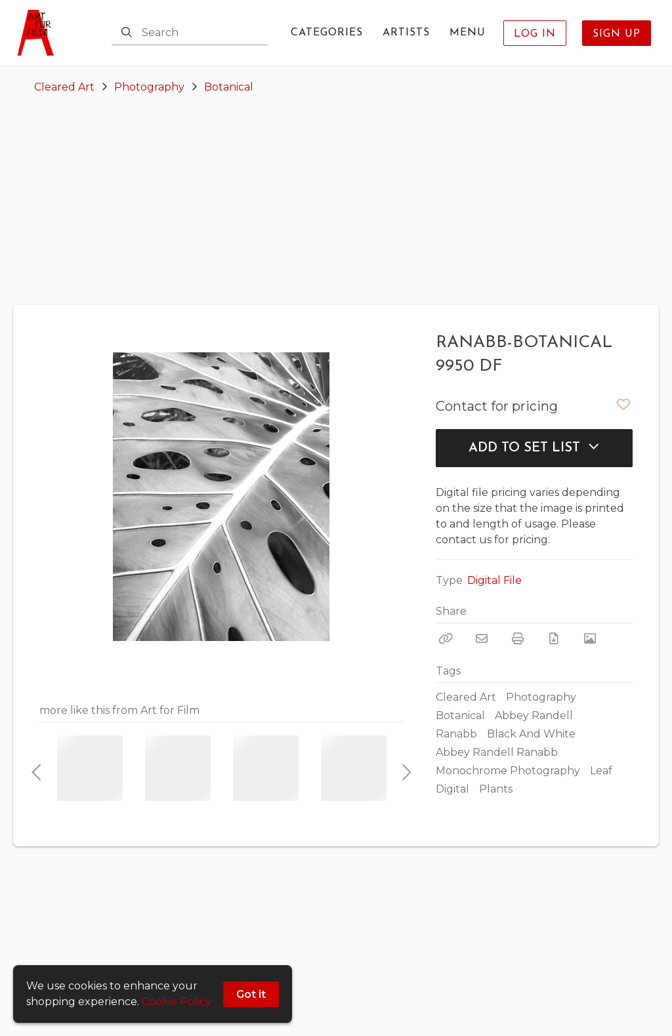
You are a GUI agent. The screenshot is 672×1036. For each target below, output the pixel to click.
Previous (36, 768)
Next (403, 768)
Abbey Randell (534, 715)
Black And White (531, 734)
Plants (496, 789)
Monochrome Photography (508, 770)
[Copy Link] (445, 638)
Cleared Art (64, 87)
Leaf (601, 770)
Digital (452, 789)
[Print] (518, 638)
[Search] (127, 32)
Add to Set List (534, 447)
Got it (251, 994)
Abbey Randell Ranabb (497, 752)
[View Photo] (590, 638)
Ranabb (456, 734)
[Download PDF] (554, 638)
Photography (149, 87)
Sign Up (616, 34)
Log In (535, 34)
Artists (406, 33)
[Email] (482, 638)
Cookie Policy (176, 1001)
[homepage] (39, 33)
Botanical (228, 87)
